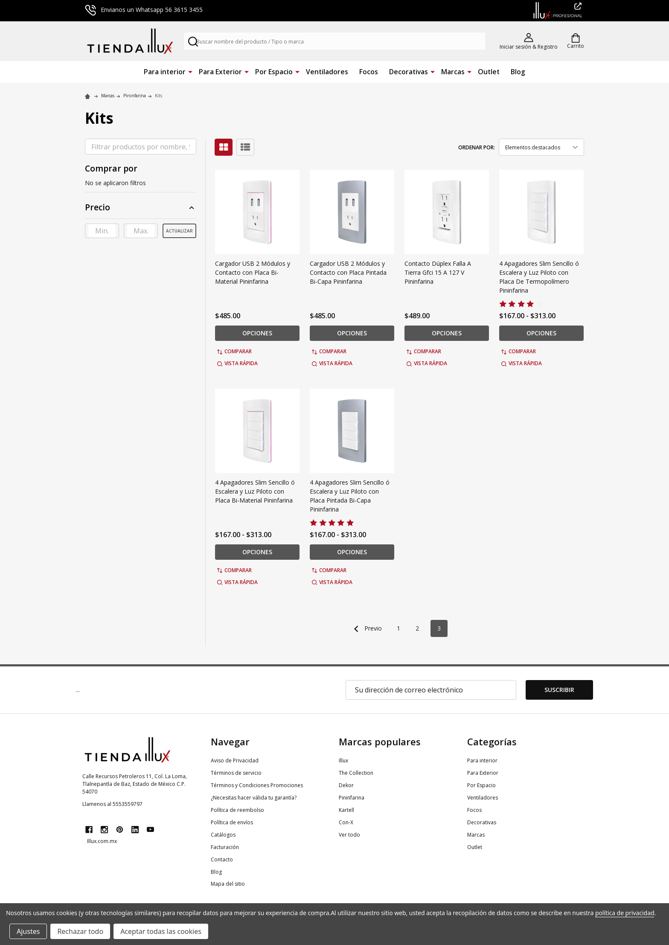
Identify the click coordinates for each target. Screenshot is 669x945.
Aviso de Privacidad (235, 760)
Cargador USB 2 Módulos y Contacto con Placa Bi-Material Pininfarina (252, 272)
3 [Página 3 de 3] (439, 628)
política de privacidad (624, 913)
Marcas (453, 71)
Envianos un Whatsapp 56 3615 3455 (144, 10)
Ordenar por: (476, 147)
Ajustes (28, 931)
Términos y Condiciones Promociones (257, 785)
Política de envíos (232, 822)
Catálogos (223, 834)
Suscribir (559, 690)
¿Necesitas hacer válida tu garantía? (254, 797)
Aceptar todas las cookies (160, 931)
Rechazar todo (80, 931)
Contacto (222, 859)
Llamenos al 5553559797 (112, 804)
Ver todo (349, 834)
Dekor (346, 785)
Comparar (234, 351)
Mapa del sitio (228, 883)
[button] (140, 210)
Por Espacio (274, 71)
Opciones (257, 333)
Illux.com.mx (102, 841)
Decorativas (408, 71)
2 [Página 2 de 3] (417, 628)
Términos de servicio (236, 772)
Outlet (489, 71)
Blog (518, 71)
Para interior (165, 71)
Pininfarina (351, 797)
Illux (343, 760)
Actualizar (179, 231)
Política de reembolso (237, 810)
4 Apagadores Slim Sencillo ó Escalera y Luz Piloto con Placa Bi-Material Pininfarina (255, 491)
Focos (368, 71)
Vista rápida (237, 363)
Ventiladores (327, 71)
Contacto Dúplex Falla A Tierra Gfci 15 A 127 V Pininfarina (437, 272)
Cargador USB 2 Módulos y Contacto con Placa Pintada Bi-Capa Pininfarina (348, 272)
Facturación (225, 847)
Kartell (346, 810)
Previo (366, 628)
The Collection (356, 772)
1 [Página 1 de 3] (398, 628)
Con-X (346, 822)
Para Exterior (220, 71)
